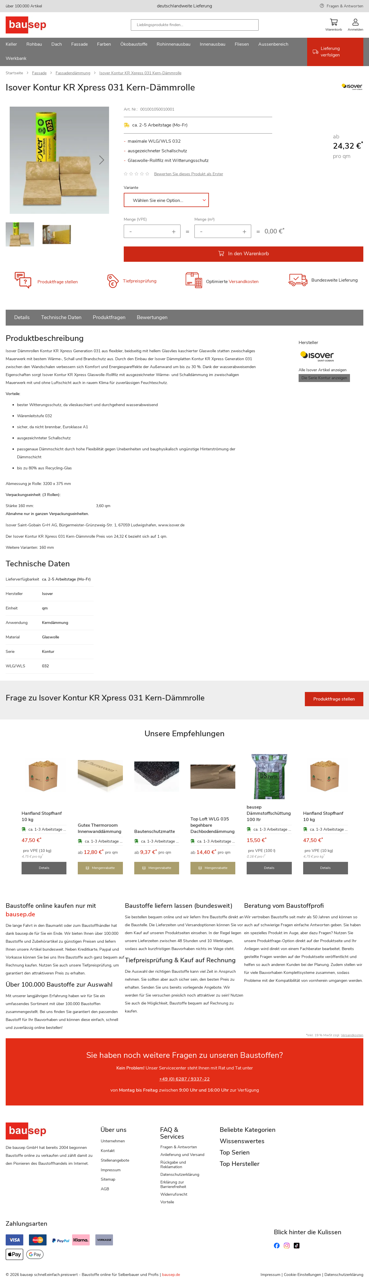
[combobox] (195, 25)
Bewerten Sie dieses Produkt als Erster (188, 174)
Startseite (14, 73)
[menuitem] (11, 45)
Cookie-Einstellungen (302, 1274)
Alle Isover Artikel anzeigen (323, 370)
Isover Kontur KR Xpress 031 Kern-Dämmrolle (140, 73)
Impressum (111, 1170)
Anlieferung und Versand (182, 1154)
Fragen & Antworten (345, 6)
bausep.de (171, 1274)
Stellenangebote (115, 1160)
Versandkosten (244, 282)
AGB (105, 1189)
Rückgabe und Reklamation (173, 1165)
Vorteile (167, 1202)
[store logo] (35, 24)
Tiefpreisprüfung (139, 281)
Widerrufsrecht (173, 1194)
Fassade (39, 73)
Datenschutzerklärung (179, 1174)
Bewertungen (152, 317)
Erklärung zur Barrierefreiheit (173, 1184)
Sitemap (108, 1179)
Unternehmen (113, 1141)
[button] (101, 160)
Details (22, 317)
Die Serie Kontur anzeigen (324, 378)
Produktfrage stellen (57, 282)
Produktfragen (109, 317)
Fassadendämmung (73, 73)
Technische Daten (61, 317)
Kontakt (108, 1150)
